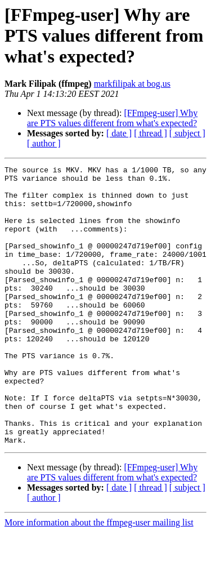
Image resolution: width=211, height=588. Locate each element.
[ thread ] (150, 133)
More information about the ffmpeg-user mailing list (99, 578)
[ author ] (44, 143)
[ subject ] (187, 133)
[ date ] (119, 133)
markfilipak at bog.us (132, 83)
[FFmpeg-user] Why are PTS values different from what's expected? (112, 118)
